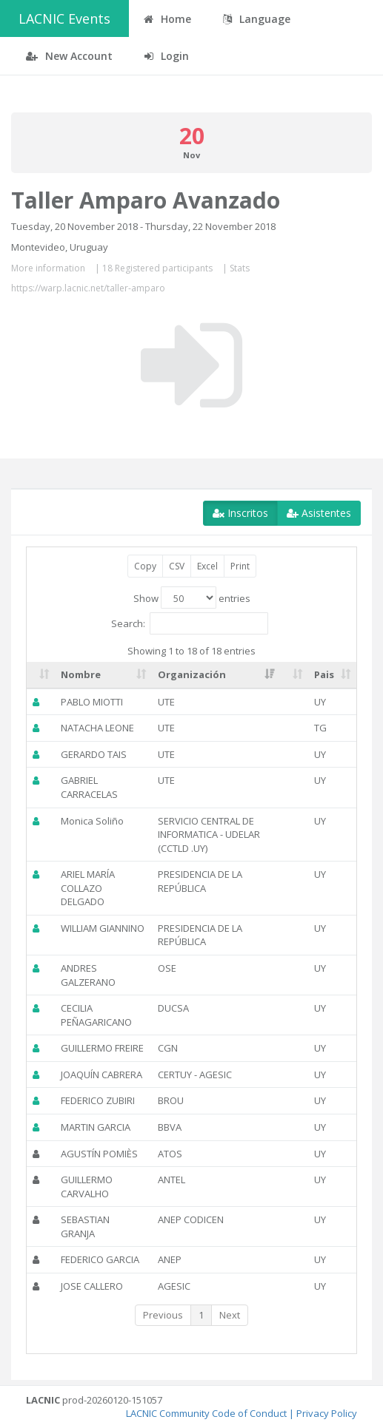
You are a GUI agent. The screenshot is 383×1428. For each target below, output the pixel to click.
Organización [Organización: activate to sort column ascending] (192, 674)
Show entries (191, 597)
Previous (163, 1315)
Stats (240, 268)
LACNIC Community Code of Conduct (206, 1413)
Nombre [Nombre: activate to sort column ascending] (81, 674)
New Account (69, 56)
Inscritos (240, 513)
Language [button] (256, 19)
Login (166, 56)
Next (229, 1315)
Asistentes (319, 513)
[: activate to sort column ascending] (41, 675)
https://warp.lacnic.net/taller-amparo (88, 288)
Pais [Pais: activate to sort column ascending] (324, 674)
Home (167, 19)
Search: (189, 623)
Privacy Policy (326, 1413)
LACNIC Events (64, 18)
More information (48, 268)
